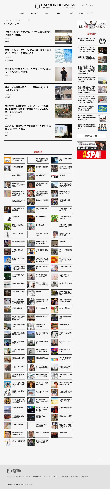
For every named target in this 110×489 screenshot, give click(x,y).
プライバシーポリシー (52, 476)
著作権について (65, 476)
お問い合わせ (84, 476)
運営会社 (75, 476)
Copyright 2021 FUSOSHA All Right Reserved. (20, 484)
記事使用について (38, 476)
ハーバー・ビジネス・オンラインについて (19, 476)
